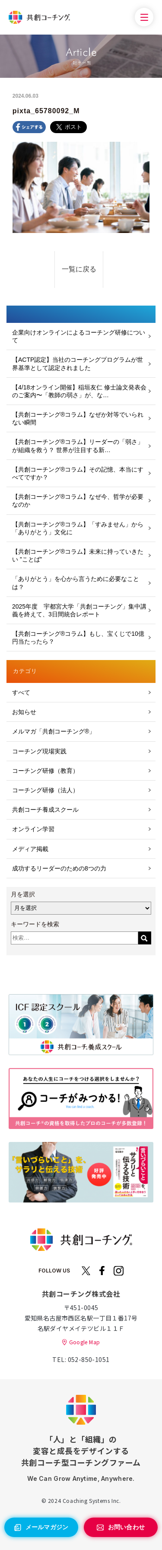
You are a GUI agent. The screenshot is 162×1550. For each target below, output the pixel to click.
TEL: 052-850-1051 (80, 1359)
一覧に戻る (79, 269)
